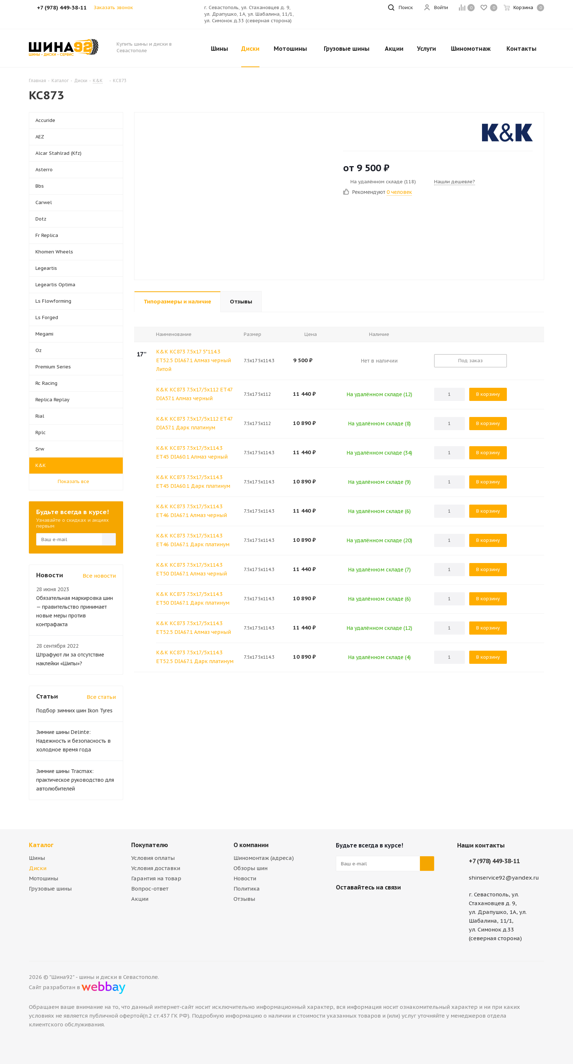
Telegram (361, 904)
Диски (37, 868)
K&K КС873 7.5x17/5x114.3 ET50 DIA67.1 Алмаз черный (191, 569)
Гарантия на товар (156, 878)
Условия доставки (155, 868)
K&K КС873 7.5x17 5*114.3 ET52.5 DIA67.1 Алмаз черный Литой (193, 360)
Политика (247, 888)
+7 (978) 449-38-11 (494, 861)
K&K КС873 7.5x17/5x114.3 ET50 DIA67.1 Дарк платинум (192, 598)
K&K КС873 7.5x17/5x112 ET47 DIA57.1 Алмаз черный (194, 394)
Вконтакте (343, 904)
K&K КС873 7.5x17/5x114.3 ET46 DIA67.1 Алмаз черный (191, 510)
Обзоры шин (250, 868)
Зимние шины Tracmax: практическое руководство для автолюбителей (75, 780)
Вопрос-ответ (149, 888)
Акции (139, 898)
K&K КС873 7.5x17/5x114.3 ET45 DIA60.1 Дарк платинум (193, 481)
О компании (251, 845)
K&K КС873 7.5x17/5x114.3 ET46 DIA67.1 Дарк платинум (192, 540)
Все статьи (101, 696)
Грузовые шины (50, 888)
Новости (245, 878)
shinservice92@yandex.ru (504, 877)
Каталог (41, 845)
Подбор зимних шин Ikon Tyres (74, 710)
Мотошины (43, 878)
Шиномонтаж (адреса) (264, 857)
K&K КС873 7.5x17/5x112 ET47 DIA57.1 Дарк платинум (194, 423)
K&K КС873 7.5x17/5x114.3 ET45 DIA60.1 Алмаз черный (192, 452)
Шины (37, 857)
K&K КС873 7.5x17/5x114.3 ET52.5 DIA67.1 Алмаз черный (193, 627)
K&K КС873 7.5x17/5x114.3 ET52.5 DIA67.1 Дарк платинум (195, 657)
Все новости (99, 575)
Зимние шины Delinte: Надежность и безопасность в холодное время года (73, 741)
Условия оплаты (153, 857)
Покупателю (149, 845)
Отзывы (244, 898)
